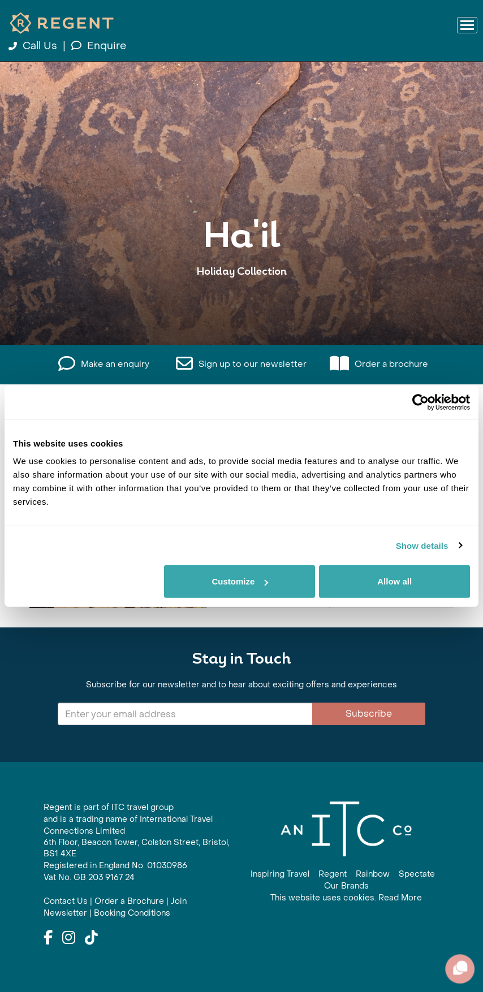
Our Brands (346, 886)
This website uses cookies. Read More (346, 898)
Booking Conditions (132, 913)
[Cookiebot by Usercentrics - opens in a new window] (420, 401)
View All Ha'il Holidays (241, 306)
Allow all (394, 581)
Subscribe (369, 714)
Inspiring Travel (280, 874)
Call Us (34, 46)
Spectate (417, 874)
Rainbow (373, 874)
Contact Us (66, 901)
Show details (422, 545)
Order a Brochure (129, 901)
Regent (332, 874)
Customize (240, 581)
